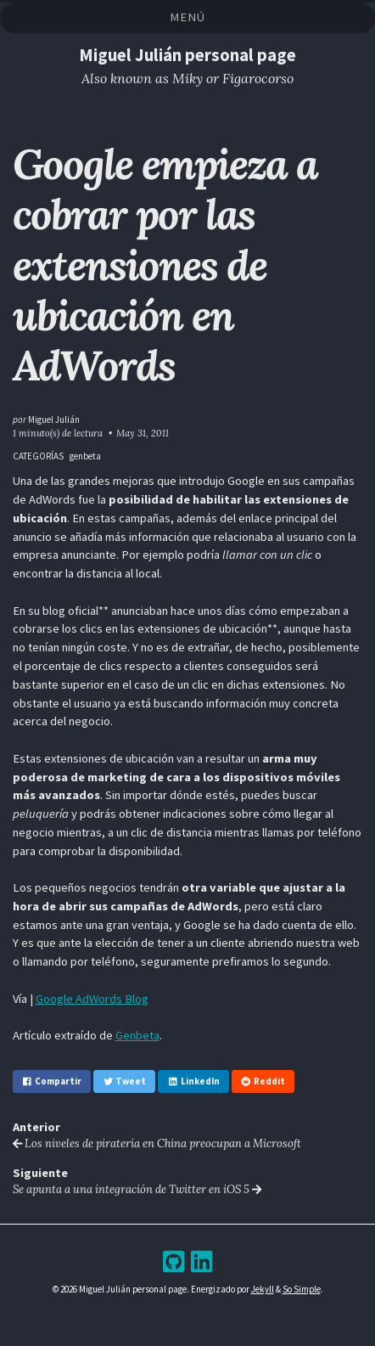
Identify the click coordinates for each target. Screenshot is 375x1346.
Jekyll (262, 1289)
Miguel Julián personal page (187, 55)
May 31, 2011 (142, 433)
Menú (187, 17)
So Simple (302, 1289)
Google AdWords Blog (92, 998)
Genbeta (137, 1035)
